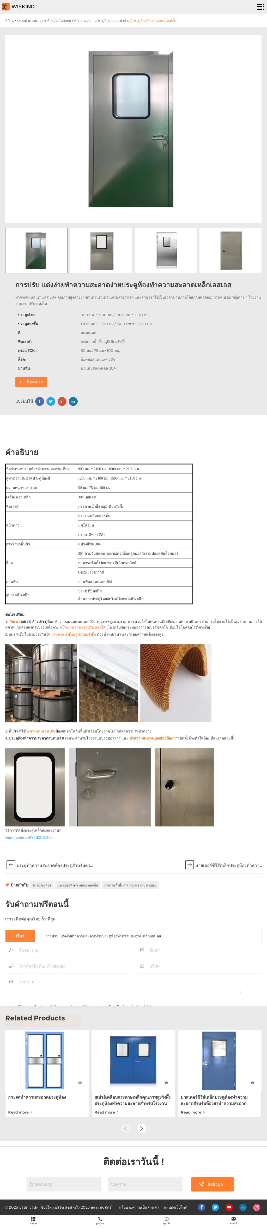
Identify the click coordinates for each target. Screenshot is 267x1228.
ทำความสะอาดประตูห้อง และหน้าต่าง (101, 21)
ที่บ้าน (9, 21)
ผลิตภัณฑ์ (63, 21)
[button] (141, 1049)
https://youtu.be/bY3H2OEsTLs (28, 1189)
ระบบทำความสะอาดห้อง (35, 21)
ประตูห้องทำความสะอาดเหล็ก (154, 21)
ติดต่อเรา (183, 381)
